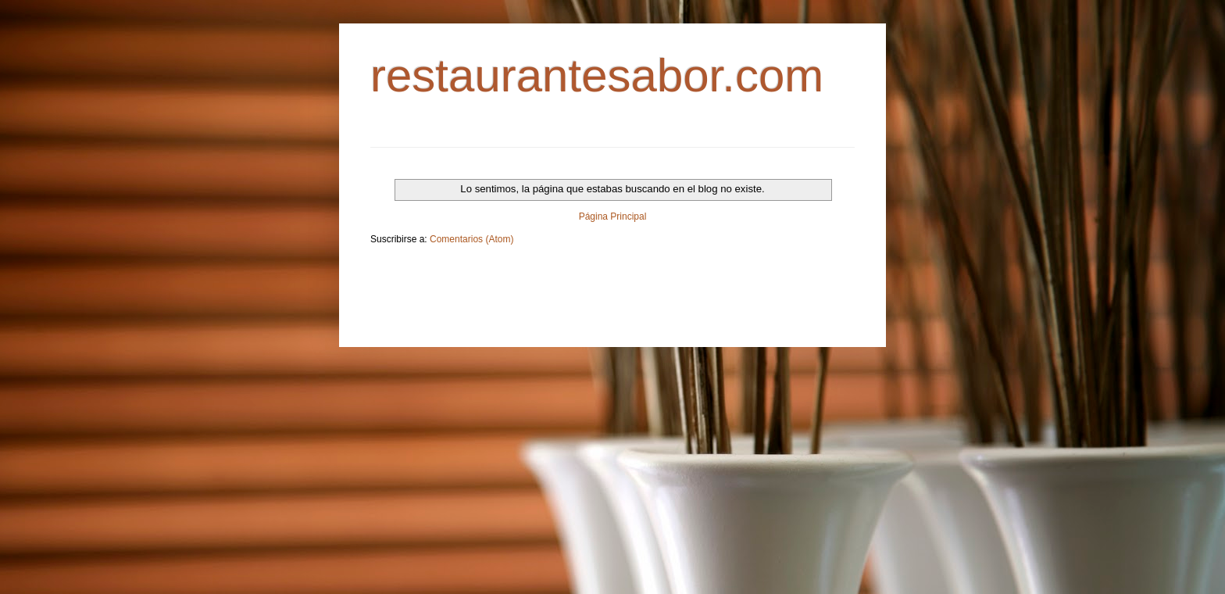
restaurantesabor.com (596, 75)
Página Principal (613, 216)
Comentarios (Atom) (471, 239)
